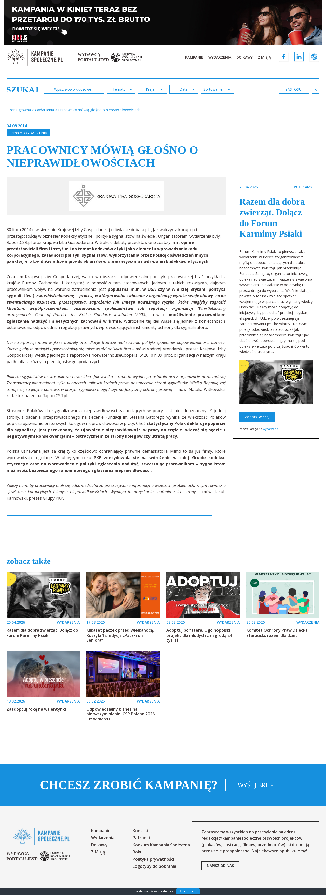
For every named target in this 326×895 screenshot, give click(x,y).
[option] (116, 196)
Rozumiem (188, 891)
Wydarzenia (219, 57)
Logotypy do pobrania (154, 866)
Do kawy (244, 57)
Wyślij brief (256, 785)
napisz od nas (220, 865)
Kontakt (141, 830)
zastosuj (294, 89)
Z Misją (264, 57)
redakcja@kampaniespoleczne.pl (233, 838)
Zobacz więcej (257, 416)
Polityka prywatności (153, 859)
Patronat (142, 838)
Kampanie (194, 57)
